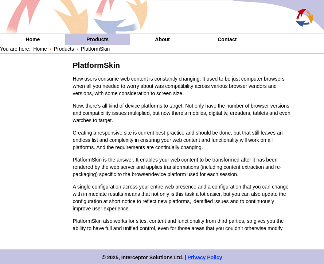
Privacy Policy (204, 257)
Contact (227, 39)
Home (33, 39)
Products (97, 39)
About (162, 39)
